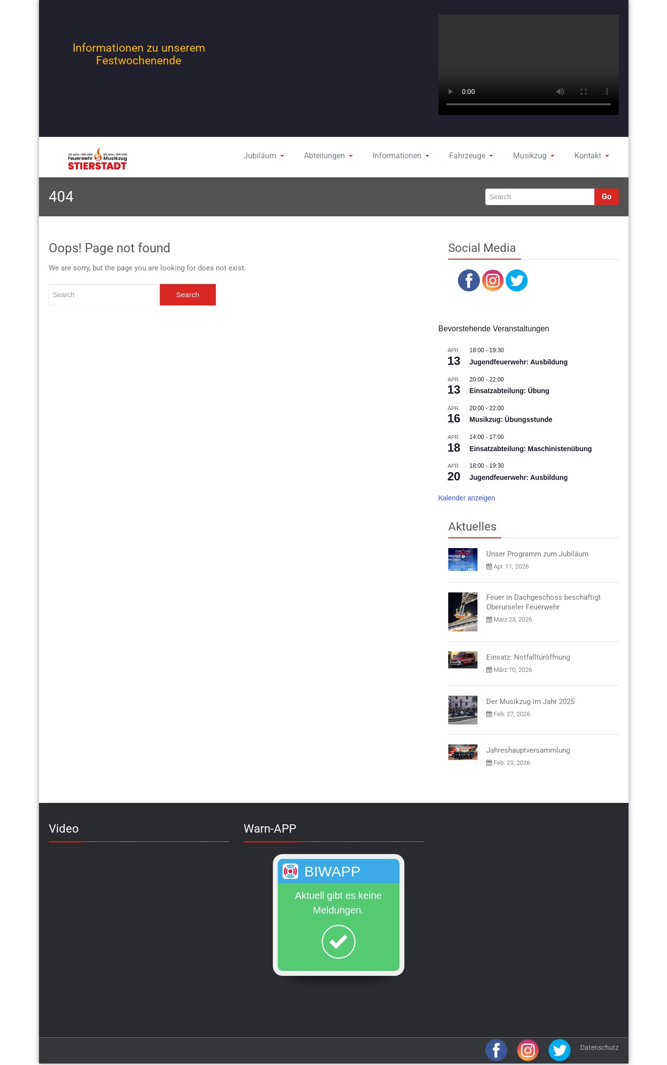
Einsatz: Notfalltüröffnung (528, 657)
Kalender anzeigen (466, 498)
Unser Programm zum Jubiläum (537, 554)
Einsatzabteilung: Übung (510, 391)
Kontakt (591, 155)
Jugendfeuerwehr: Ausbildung (519, 362)
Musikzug (533, 155)
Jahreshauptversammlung (528, 750)
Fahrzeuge (471, 155)
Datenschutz (599, 1047)
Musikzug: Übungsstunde (511, 419)
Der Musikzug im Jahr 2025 (530, 701)
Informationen (401, 155)
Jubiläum (264, 155)
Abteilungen (328, 155)
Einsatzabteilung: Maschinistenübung (531, 449)
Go (606, 196)
